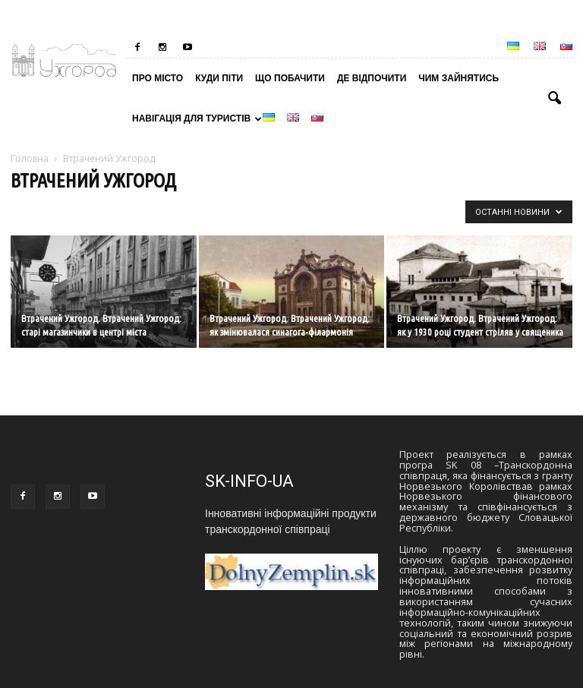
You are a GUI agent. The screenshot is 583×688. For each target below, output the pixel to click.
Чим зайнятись (458, 78)
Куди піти (219, 78)
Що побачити (290, 78)
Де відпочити (371, 78)
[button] (554, 98)
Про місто (157, 78)
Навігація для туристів (194, 118)
